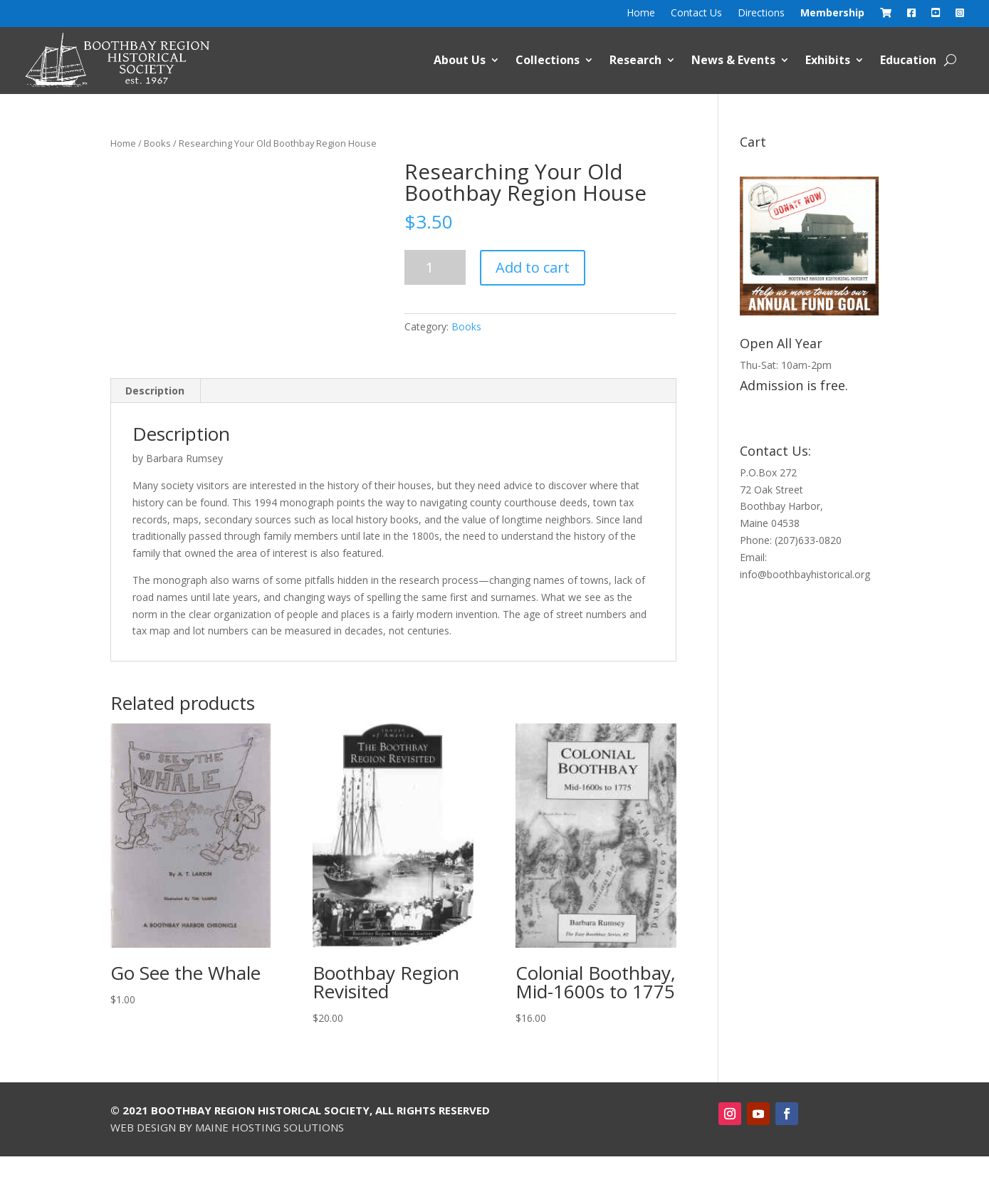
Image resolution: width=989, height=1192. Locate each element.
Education (908, 60)
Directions (761, 13)
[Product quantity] (435, 267)
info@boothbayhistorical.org (805, 574)
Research (635, 60)
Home (641, 13)
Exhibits (827, 60)
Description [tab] (154, 390)
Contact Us (696, 13)
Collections (548, 60)
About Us (460, 60)
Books (157, 143)
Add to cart (533, 267)
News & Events (733, 60)
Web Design (143, 1127)
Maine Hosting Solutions (269, 1127)
